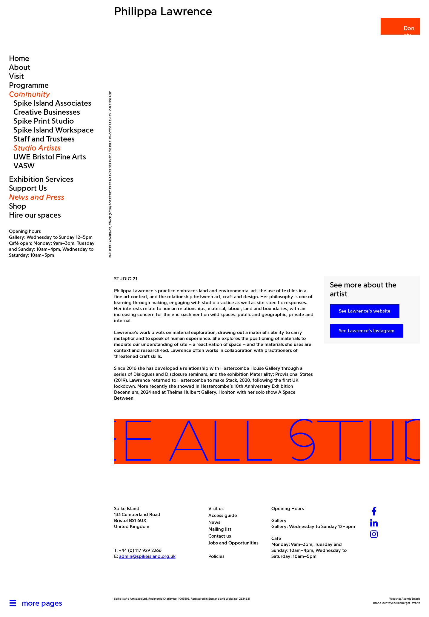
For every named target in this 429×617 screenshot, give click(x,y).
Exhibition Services (41, 179)
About (19, 67)
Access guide (225, 515)
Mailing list (222, 529)
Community (29, 94)
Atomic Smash (411, 599)
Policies (219, 556)
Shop (17, 205)
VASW (24, 165)
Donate (399, 32)
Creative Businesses (46, 111)
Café (276, 538)
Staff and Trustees (44, 138)
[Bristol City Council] (173, 582)
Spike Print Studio (43, 120)
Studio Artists (37, 147)
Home (19, 58)
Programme (29, 85)
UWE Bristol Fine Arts (49, 156)
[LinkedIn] (374, 523)
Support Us (28, 188)
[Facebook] (374, 512)
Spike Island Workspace (53, 129)
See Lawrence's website (364, 311)
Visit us (218, 508)
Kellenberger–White (406, 603)
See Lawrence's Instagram (366, 330)
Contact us (222, 536)
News (216, 522)
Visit (16, 76)
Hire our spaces (35, 214)
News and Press (36, 197)
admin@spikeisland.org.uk (147, 556)
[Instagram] (374, 535)
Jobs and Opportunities (236, 543)
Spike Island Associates (52, 103)
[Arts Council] (129, 582)
